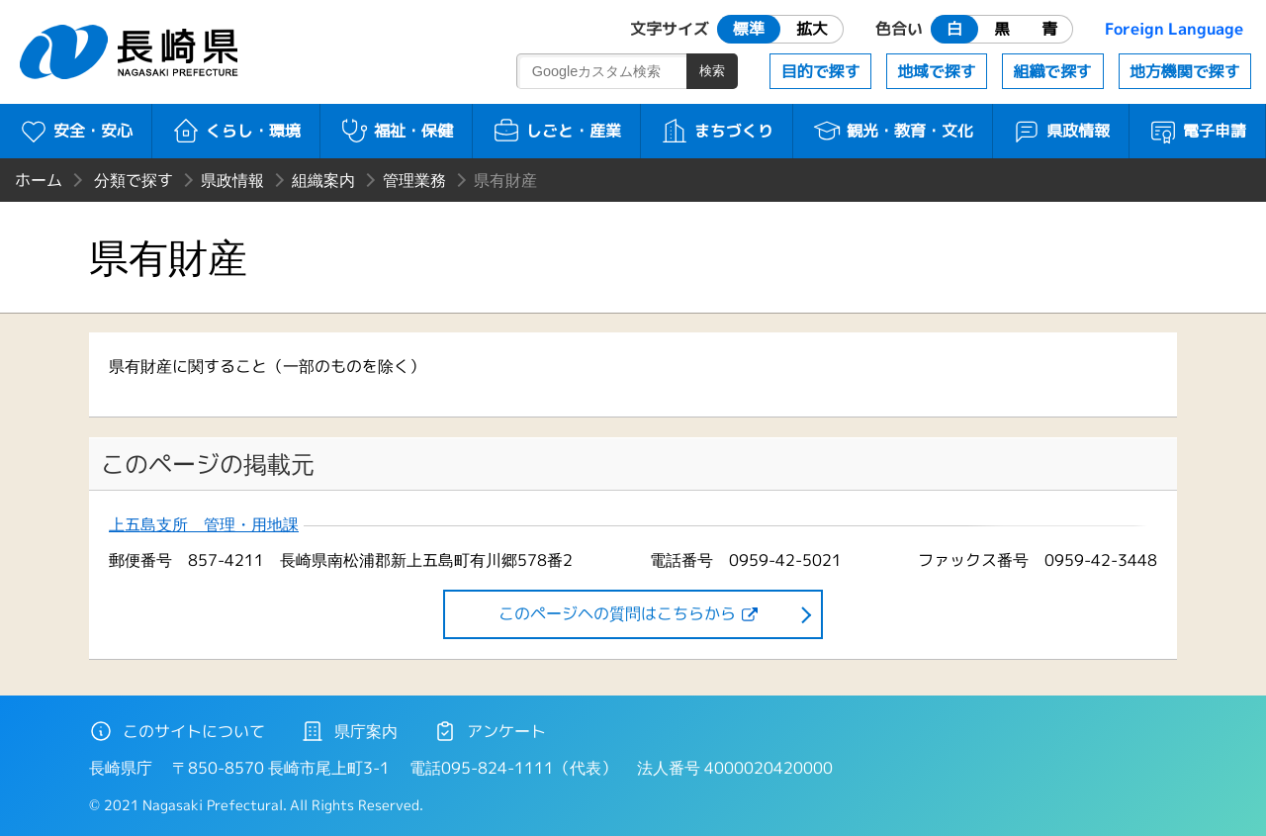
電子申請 (1197, 130)
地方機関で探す (1185, 71)
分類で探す (133, 180)
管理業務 (414, 180)
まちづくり (716, 130)
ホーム (38, 180)
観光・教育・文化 (892, 130)
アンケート (489, 731)
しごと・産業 (556, 130)
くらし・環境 (236, 130)
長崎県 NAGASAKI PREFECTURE (131, 52)
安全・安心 (76, 130)
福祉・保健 (396, 130)
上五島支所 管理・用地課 (204, 524)
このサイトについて (177, 731)
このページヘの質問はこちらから (617, 613)
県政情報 (1061, 130)
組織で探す (1052, 71)
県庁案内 (349, 731)
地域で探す (936, 71)
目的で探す (820, 71)
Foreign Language (1174, 29)
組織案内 (323, 180)
